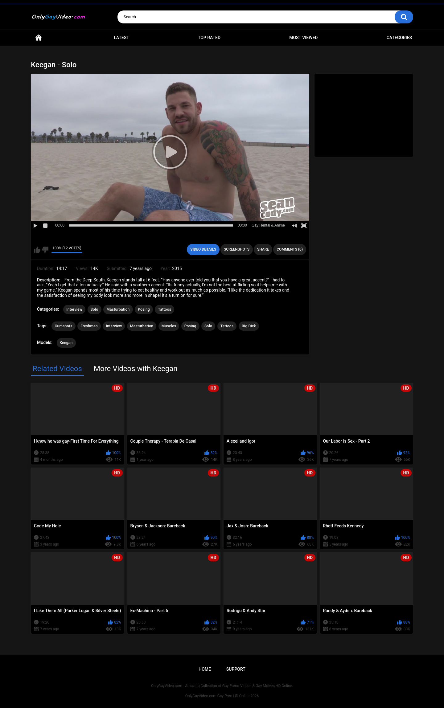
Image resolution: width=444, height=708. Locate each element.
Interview (74, 309)
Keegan (66, 343)
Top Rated (209, 37)
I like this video (37, 250)
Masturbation (118, 309)
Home (38, 38)
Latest (121, 37)
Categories (399, 37)
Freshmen (89, 326)
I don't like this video (45, 250)
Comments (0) (290, 249)
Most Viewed (303, 37)
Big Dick (249, 326)
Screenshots (236, 249)
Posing (144, 309)
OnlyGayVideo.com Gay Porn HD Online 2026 (222, 696)
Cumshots (63, 326)
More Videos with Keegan (136, 368)
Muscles (169, 326)
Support (235, 669)
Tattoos (164, 309)
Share (263, 249)
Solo (94, 309)
